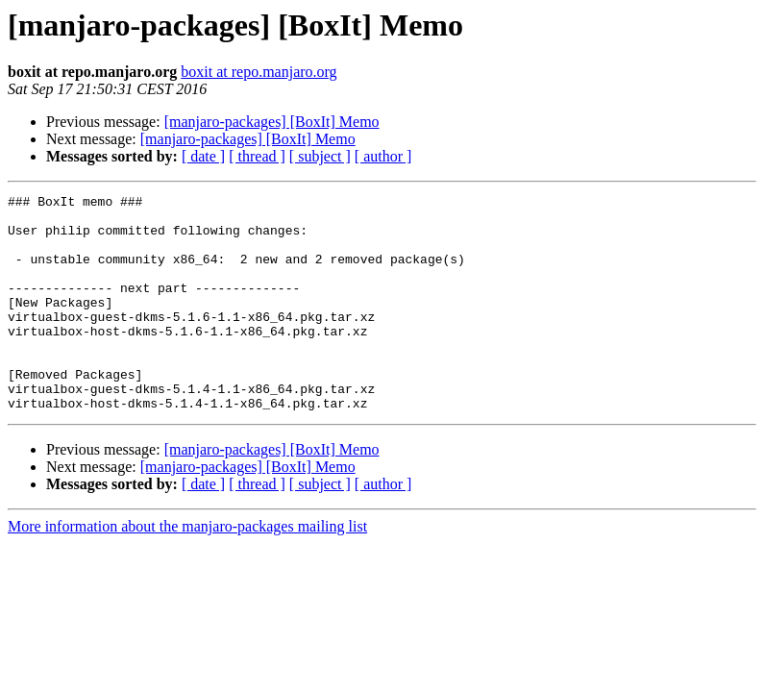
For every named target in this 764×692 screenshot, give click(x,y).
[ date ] (203, 156)
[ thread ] (257, 156)
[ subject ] (320, 156)
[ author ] (383, 156)
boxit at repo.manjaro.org (258, 71)
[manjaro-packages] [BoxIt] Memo (272, 121)
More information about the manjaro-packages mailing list (187, 569)
